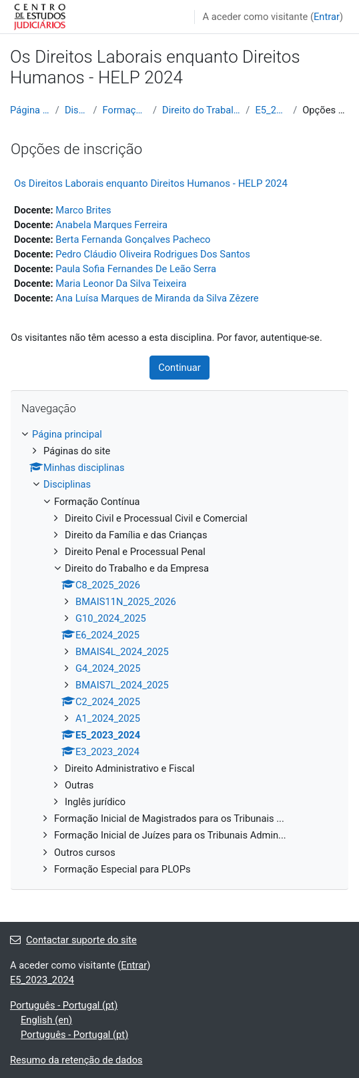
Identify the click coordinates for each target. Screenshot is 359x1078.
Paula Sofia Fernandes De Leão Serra (135, 269)
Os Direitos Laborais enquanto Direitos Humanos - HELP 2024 (151, 183)
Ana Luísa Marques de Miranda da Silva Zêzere (156, 298)
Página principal (30, 110)
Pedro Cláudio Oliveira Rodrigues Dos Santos (152, 254)
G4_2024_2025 (108, 668)
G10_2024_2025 (110, 618)
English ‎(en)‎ (46, 1020)
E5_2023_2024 (271, 110)
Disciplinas (76, 110)
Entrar (327, 17)
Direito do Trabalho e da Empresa (201, 110)
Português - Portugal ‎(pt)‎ (63, 1005)
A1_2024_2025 (107, 718)
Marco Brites (83, 210)
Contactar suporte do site (73, 940)
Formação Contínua (125, 110)
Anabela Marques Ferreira (111, 225)
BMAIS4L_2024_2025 (122, 652)
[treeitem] (179, 651)
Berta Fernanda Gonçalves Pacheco (132, 239)
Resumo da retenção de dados (76, 1060)
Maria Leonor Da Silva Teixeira (120, 284)
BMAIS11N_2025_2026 (125, 602)
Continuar (179, 368)
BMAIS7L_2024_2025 (122, 685)
